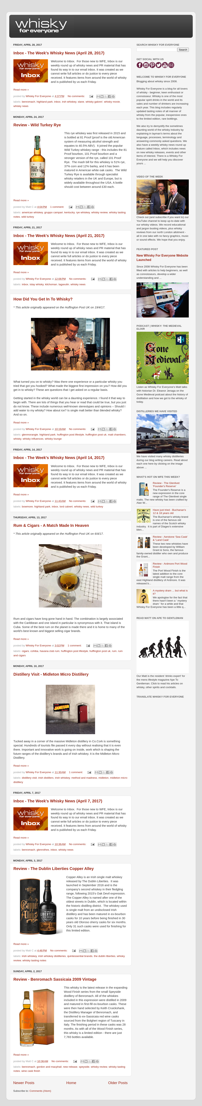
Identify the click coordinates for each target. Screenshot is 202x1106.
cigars (25, 651)
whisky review (99, 212)
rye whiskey (83, 212)
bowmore (27, 506)
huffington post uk (95, 434)
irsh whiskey (69, 101)
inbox (57, 101)
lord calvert (66, 506)
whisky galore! (94, 101)
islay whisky (37, 284)
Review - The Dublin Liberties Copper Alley (53, 868)
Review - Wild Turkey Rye (37, 125)
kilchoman (51, 284)
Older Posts (118, 1083)
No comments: (77, 96)
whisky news (20, 106)
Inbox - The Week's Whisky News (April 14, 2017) (58, 457)
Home (71, 1083)
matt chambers (116, 434)
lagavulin (64, 284)
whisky (17, 438)
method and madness (84, 777)
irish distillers (45, 777)
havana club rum (50, 651)
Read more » (21, 89)
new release (70, 1066)
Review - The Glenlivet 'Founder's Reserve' (166, 485)
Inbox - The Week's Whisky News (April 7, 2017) (57, 801)
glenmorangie (30, 434)
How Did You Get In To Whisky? (43, 299)
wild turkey (28, 216)
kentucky (69, 212)
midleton (103, 777)
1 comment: (57, 206)
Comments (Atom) (40, 1090)
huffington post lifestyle (70, 434)
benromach (28, 101)
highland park (45, 101)
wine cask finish (31, 1070)
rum (114, 651)
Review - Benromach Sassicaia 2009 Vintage (54, 979)
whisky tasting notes (34, 960)
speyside (84, 1066)
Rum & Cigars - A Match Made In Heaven (51, 525)
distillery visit (29, 777)
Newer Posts (23, 1083)
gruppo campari (53, 212)
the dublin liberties (104, 956)
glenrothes (43, 849)
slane (81, 101)
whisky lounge (53, 438)
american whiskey (32, 212)
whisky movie (112, 101)
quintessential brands (80, 956)
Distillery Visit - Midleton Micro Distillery (51, 674)
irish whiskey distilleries (52, 956)
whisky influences (33, 438)
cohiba (34, 651)
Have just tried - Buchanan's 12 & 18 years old (169, 511)
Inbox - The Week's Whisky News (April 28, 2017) (58, 53)
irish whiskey (62, 777)
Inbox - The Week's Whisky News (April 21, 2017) (58, 235)
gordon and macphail (49, 1066)
